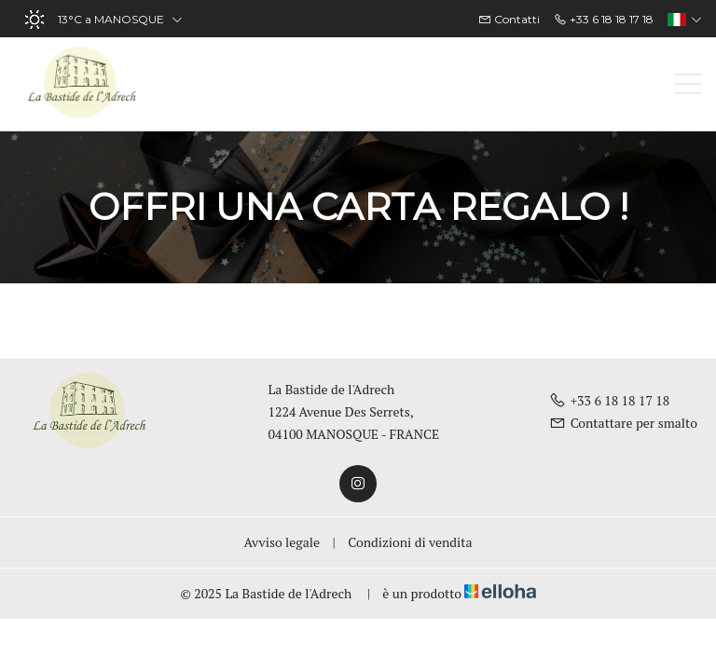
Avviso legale (282, 542)
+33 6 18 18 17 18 (609, 400)
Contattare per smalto (623, 422)
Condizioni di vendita (410, 542)
